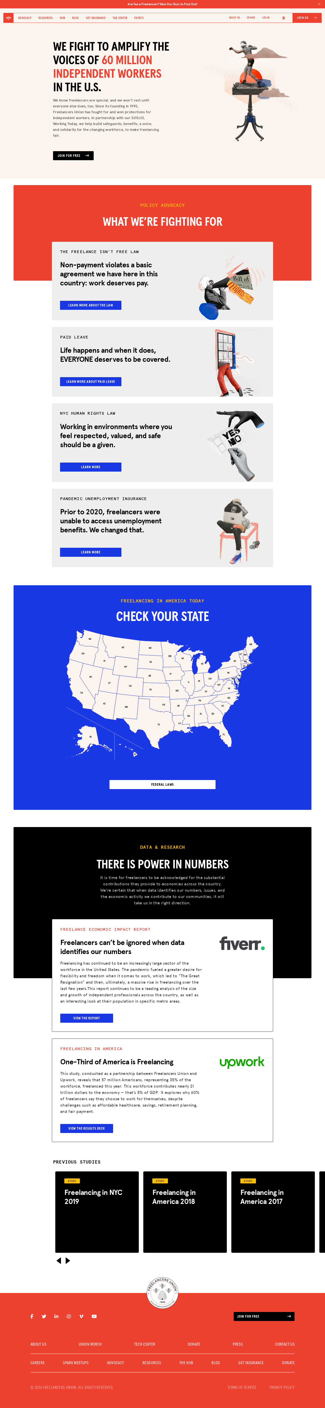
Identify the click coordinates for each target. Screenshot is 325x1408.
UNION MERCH (90, 1339)
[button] (58, 1255)
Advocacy (24, 18)
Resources (45, 18)
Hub (62, 18)
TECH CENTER (144, 1339)
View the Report (88, 1012)
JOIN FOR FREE (73, 155)
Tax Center (120, 18)
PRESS (238, 1339)
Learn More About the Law (92, 305)
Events (139, 18)
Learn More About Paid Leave (92, 380)
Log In (265, 17)
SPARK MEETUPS (75, 1358)
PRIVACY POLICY (282, 1382)
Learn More (92, 464)
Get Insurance (96, 18)
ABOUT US (234, 17)
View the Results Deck (88, 1123)
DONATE (251, 17)
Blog (75, 18)
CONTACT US (285, 1339)
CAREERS (37, 1358)
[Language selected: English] (281, 18)
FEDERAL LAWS (162, 778)
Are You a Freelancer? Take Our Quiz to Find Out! (224, 4)
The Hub (186, 1358)
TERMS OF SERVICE (242, 1382)
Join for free (264, 1311)
